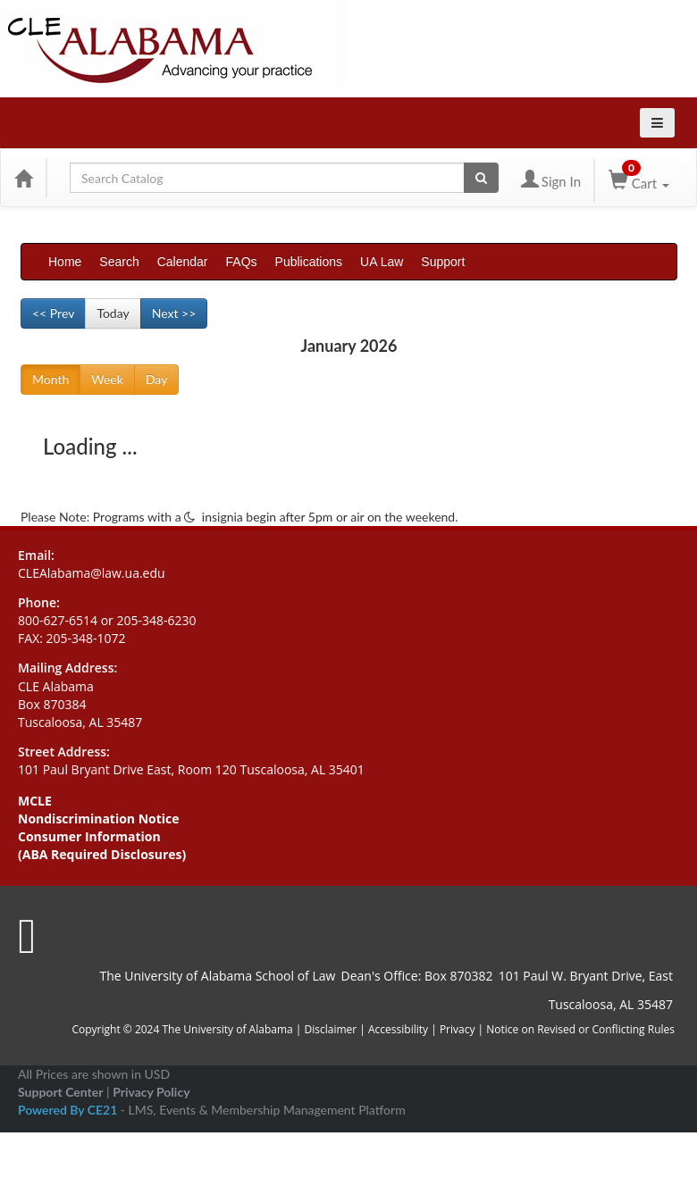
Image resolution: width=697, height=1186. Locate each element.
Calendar (182, 262)
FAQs (241, 262)
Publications (309, 262)
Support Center (60, 1091)
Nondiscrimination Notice (99, 818)
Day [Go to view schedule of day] (156, 379)
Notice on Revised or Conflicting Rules (580, 1029)
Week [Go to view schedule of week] (107, 379)
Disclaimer (332, 1029)
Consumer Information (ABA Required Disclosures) (102, 845)
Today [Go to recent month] (113, 313)
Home (64, 262)
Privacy (457, 1029)
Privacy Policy (151, 1091)
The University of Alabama (227, 1029)
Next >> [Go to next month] (174, 313)
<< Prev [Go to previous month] (53, 313)
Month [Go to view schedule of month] (50, 379)
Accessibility (398, 1029)
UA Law (381, 262)
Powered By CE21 (69, 1109)
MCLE (35, 800)
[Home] (23, 177)
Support (443, 262)
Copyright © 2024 (115, 1029)
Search (119, 262)
